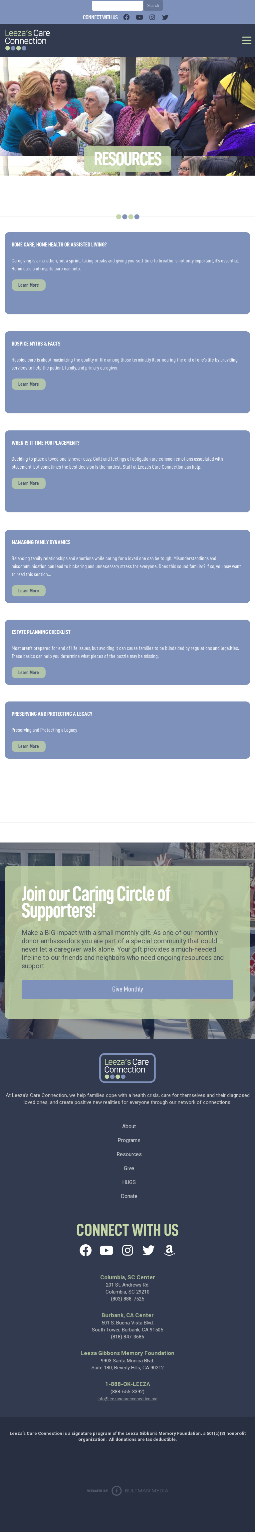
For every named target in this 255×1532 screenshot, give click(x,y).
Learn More (28, 285)
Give (129, 1168)
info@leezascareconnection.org (127, 1399)
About (129, 1126)
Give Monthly (127, 989)
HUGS (129, 1182)
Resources (129, 1154)
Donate (129, 1196)
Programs (129, 1140)
